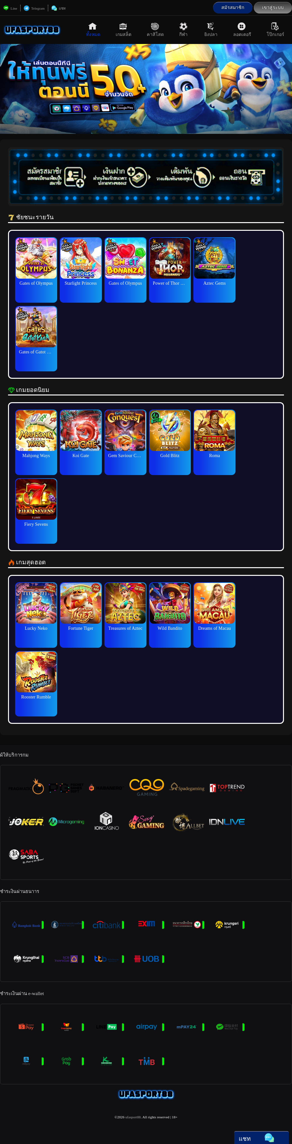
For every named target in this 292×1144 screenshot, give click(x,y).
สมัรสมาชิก (232, 7)
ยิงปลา (211, 29)
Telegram (34, 8)
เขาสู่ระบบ (273, 7)
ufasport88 (133, 1117)
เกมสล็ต (124, 29)
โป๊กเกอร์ (275, 29)
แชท (58, 8)
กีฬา (184, 29)
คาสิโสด (155, 29)
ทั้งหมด (93, 29)
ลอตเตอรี (242, 29)
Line (10, 8)
